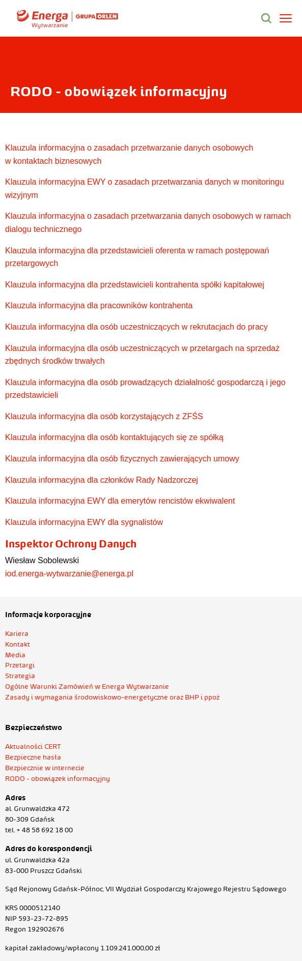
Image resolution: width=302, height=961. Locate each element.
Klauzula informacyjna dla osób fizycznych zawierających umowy (122, 458)
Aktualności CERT (33, 746)
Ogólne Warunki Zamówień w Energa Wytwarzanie (87, 686)
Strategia (20, 676)
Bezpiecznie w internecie (45, 768)
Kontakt (17, 644)
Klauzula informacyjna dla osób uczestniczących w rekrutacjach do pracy (136, 327)
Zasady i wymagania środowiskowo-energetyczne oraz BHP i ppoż (112, 697)
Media (15, 655)
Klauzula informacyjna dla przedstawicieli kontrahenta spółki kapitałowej (134, 284)
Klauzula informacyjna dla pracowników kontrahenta (99, 305)
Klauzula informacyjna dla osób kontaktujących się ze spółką (114, 437)
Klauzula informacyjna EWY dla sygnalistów (84, 522)
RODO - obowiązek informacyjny (57, 778)
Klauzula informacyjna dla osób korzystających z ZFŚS (104, 416)
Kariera (17, 633)
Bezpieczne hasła (33, 757)
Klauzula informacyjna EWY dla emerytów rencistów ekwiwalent (120, 501)
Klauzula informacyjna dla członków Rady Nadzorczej (101, 480)
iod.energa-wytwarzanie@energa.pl (69, 573)
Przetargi (20, 665)
